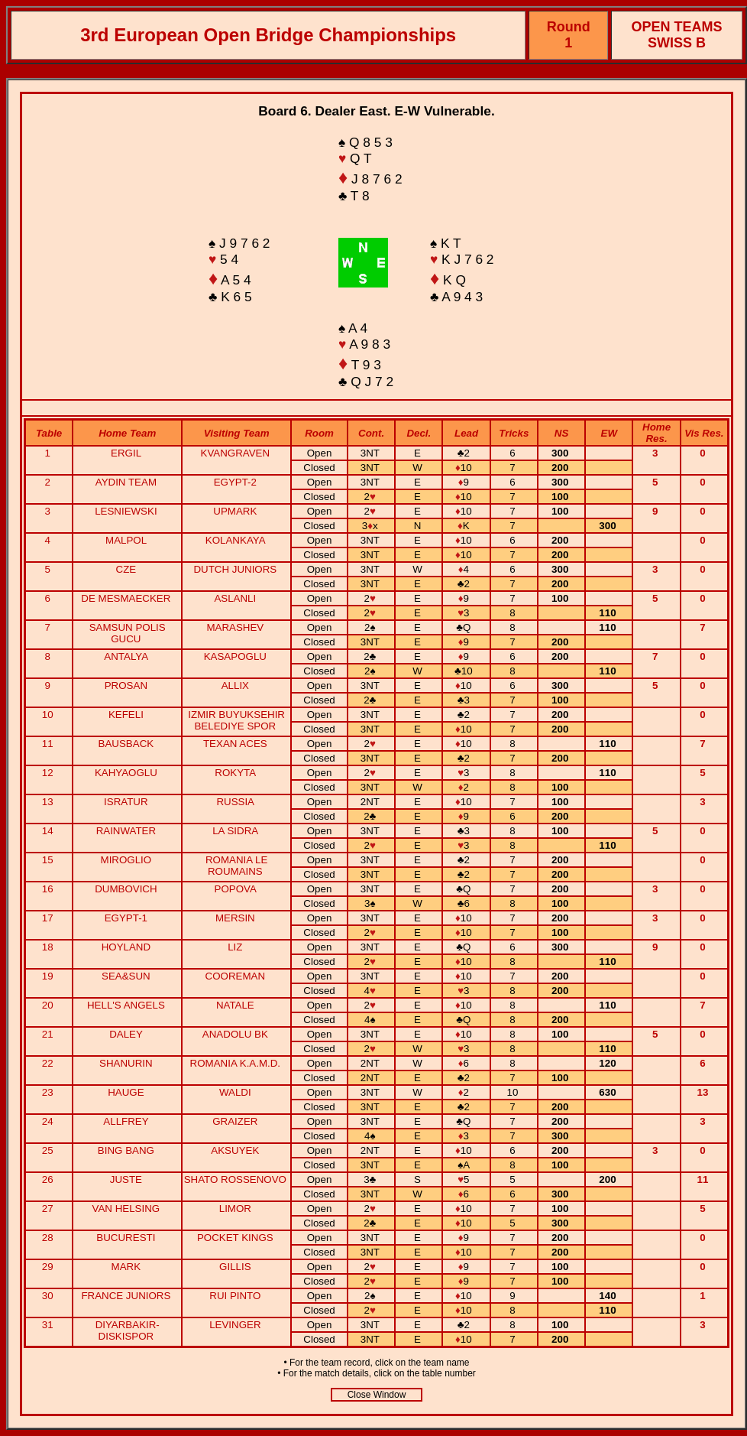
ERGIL (126, 453)
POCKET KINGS (235, 1237)
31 (49, 1324)
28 (49, 1237)
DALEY (125, 1034)
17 (49, 918)
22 (49, 1063)
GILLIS (235, 1266)
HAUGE (126, 1092)
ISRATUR (126, 801)
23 (49, 1092)
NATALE (235, 1005)
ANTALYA (125, 656)
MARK (126, 1266)
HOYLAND (126, 947)
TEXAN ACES (235, 743)
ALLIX (235, 685)
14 (49, 831)
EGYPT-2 (235, 482)
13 (49, 801)
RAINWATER (126, 831)
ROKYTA (235, 772)
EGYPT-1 (126, 918)
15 (49, 860)
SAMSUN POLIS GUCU (127, 633)
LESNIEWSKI (126, 511)
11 (49, 743)
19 (49, 976)
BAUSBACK (126, 743)
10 (49, 714)
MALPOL (126, 540)
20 (49, 1005)
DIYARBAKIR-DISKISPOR (127, 1330)
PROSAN (126, 685)
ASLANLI (235, 598)
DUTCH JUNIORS (234, 569)
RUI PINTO (234, 1295)
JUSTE (126, 1179)
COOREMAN (235, 976)
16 (49, 889)
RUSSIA (235, 801)
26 (49, 1179)
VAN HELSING (126, 1208)
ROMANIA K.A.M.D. (235, 1063)
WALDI (235, 1092)
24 (49, 1121)
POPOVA (236, 889)
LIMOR (235, 1208)
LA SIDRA (234, 831)
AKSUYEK (235, 1150)
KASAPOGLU (235, 656)
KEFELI (126, 714)
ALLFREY (125, 1121)
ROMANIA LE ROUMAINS (236, 865)
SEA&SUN (126, 976)
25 (49, 1150)
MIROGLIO (126, 860)
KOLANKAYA (235, 540)
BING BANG (126, 1150)
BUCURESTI (125, 1237)
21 (49, 1034)
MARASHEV (235, 627)
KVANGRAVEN (235, 453)
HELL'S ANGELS (126, 1005)
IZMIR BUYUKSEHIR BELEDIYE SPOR (236, 720)
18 (49, 947)
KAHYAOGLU (126, 772)
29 (49, 1266)
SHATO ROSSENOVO (235, 1179)
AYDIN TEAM (126, 482)
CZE (126, 569)
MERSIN (235, 918)
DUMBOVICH (126, 889)
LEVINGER (234, 1324)
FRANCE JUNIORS (125, 1295)
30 (49, 1295)
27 (49, 1208)
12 (49, 772)
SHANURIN (126, 1063)
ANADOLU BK (235, 1034)
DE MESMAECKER (125, 598)
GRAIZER (234, 1121)
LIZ (235, 947)
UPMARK (235, 511)
